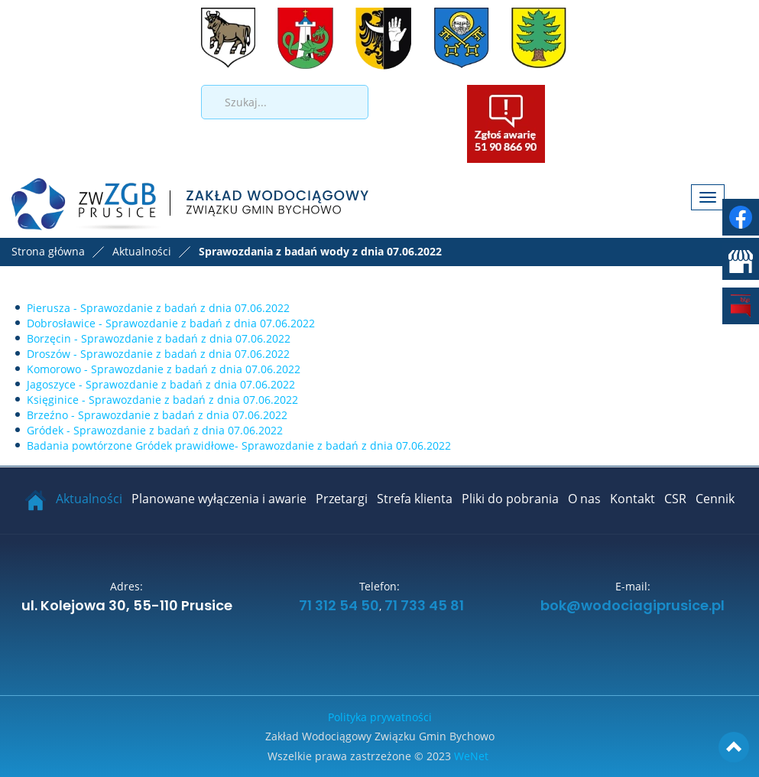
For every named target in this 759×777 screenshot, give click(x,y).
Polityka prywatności (380, 717)
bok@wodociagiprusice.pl (632, 606)
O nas (584, 498)
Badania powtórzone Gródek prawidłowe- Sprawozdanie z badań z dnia (239, 445)
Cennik (715, 498)
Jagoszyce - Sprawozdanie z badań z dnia (161, 384)
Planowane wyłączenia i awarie (219, 498)
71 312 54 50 (337, 606)
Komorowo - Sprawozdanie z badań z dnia (163, 369)
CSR (675, 498)
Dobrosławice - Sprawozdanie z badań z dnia (171, 323)
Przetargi (342, 498)
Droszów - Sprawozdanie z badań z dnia (158, 353)
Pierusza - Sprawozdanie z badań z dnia (158, 308)
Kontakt (632, 498)
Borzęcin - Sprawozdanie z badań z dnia (158, 338)
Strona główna (48, 251)
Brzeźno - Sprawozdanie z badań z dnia (157, 415)
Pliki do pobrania (510, 498)
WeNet (471, 756)
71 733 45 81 (424, 606)
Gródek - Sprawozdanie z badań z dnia (155, 430)
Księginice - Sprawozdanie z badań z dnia (162, 399)
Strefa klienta (414, 498)
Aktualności (89, 498)
